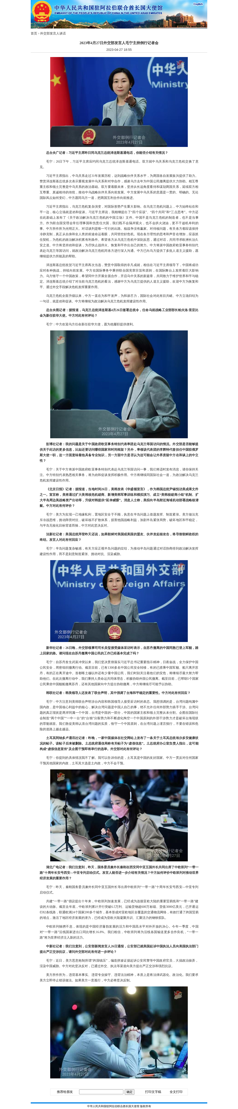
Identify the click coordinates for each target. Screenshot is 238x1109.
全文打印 (176, 1092)
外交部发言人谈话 (53, 33)
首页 (34, 33)
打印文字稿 (153, 1092)
